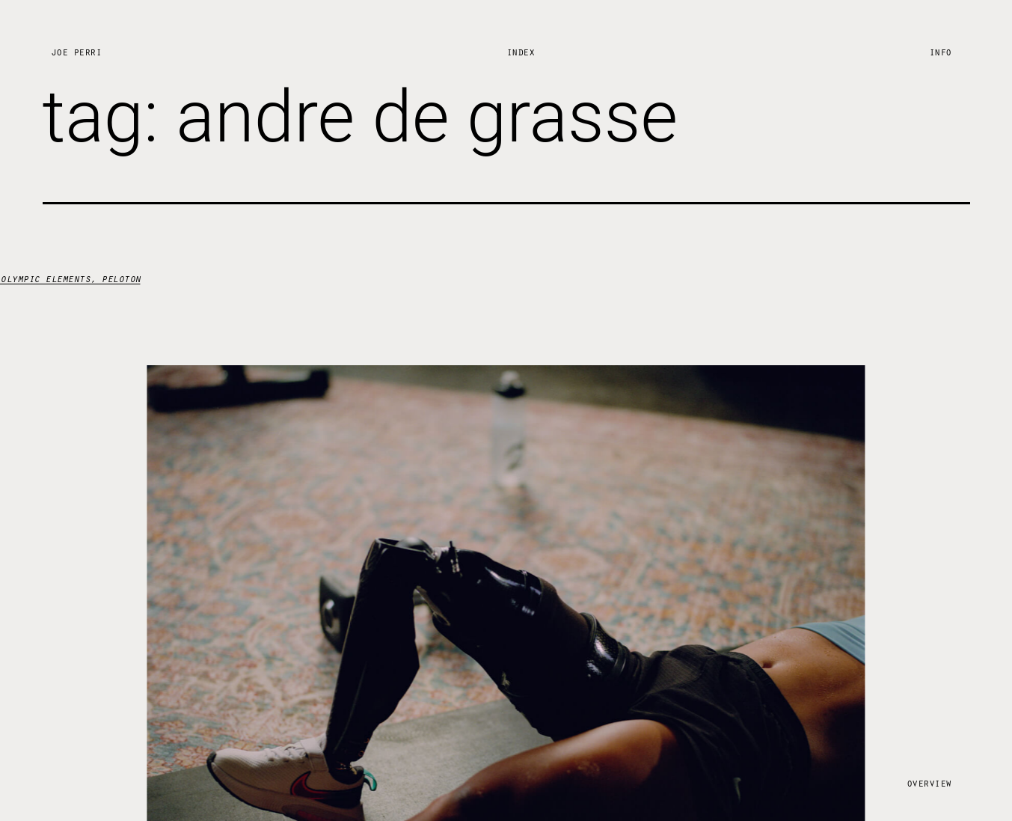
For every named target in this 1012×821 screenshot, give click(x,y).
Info (940, 51)
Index (520, 51)
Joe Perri (76, 51)
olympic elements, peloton (70, 278)
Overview (929, 782)
